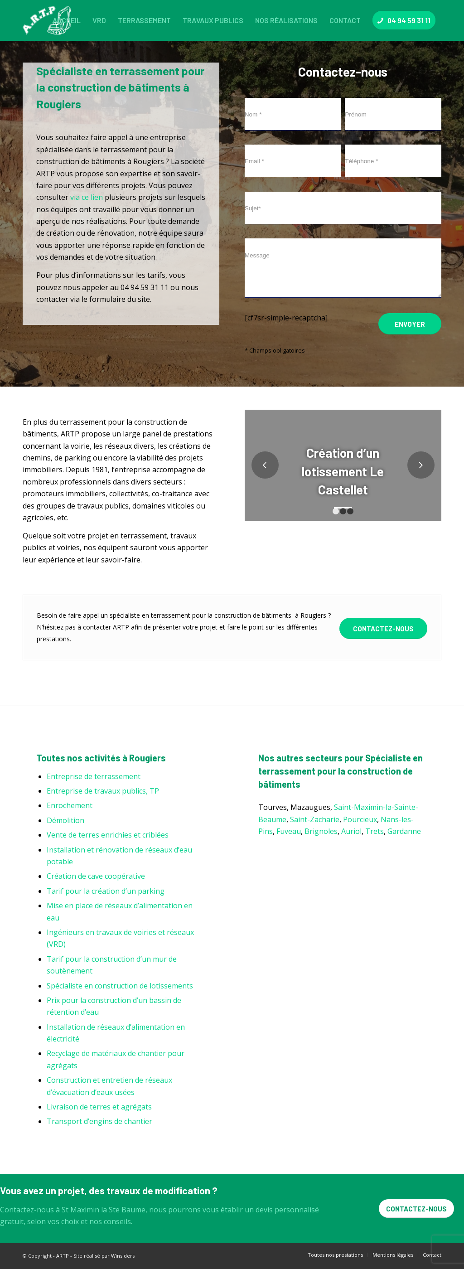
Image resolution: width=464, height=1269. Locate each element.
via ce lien (86, 197)
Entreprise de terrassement (93, 776)
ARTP (62, 1255)
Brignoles (321, 831)
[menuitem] (67, 20)
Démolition (65, 820)
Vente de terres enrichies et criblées (108, 835)
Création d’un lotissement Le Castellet (343, 471)
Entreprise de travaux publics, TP (103, 791)
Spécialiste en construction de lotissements (120, 986)
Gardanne (404, 831)
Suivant (421, 465)
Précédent (265, 465)
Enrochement (69, 805)
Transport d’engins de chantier (99, 1121)
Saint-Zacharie (314, 819)
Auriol (351, 831)
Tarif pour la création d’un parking (105, 891)
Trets (374, 831)
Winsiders (123, 1255)
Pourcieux (360, 819)
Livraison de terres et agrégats (99, 1107)
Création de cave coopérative (96, 876)
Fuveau (288, 831)
